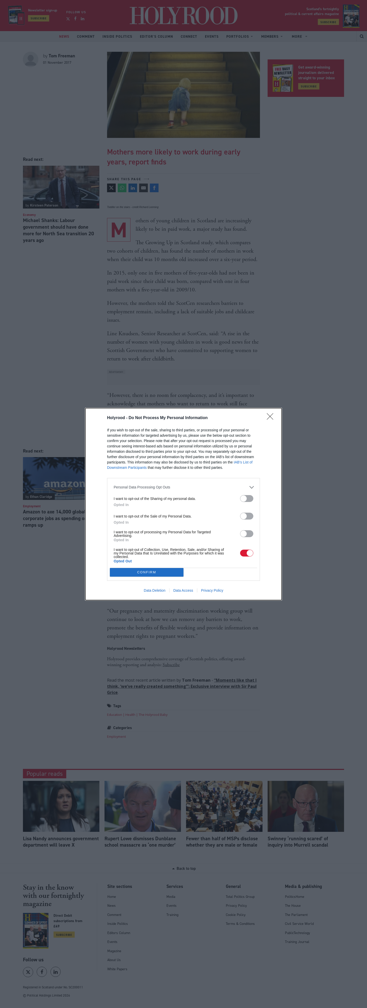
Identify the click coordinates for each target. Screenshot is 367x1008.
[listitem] (183, 487)
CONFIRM (146, 572)
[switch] (246, 498)
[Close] (272, 418)
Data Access (183, 590)
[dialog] (183, 504)
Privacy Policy (212, 590)
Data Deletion (154, 590)
